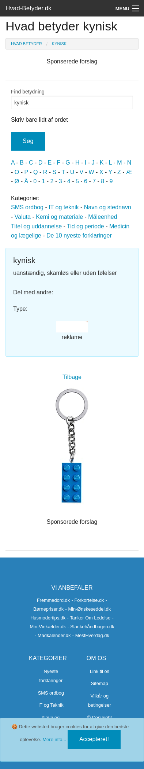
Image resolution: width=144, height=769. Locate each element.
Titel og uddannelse (36, 226)
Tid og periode (85, 226)
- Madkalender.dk (53, 635)
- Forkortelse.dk (88, 600)
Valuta (23, 217)
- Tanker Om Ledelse (89, 618)
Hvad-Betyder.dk (28, 8)
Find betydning (72, 99)
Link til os (99, 671)
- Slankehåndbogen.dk (91, 626)
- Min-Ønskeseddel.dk (88, 609)
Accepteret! (94, 739)
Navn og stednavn (107, 207)
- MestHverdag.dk (90, 635)
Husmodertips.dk (47, 618)
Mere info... (54, 739)
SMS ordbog (27, 207)
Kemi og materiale (59, 217)
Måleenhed (102, 217)
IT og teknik (64, 207)
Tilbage (72, 377)
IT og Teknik (51, 705)
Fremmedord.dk (53, 600)
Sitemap (99, 683)
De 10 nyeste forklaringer (79, 235)
